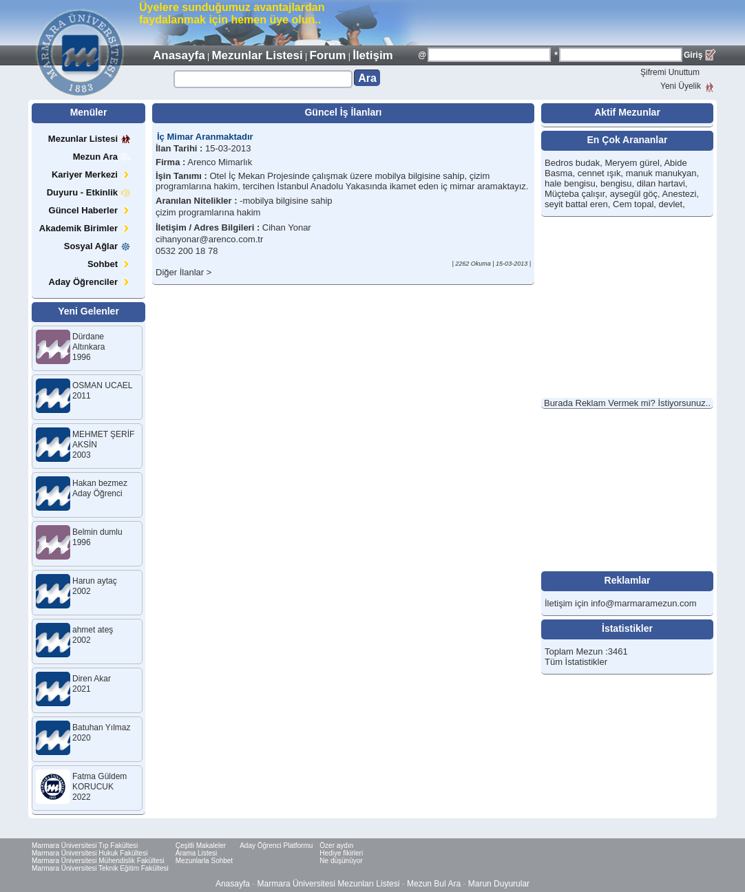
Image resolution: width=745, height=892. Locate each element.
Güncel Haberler (90, 210)
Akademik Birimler (85, 228)
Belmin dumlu (97, 532)
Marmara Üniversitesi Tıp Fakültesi (85, 845)
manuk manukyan (661, 173)
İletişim (373, 55)
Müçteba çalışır (575, 194)
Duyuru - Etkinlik (89, 192)
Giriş (693, 55)
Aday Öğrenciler (90, 282)
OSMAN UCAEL (102, 385)
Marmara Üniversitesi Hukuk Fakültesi (89, 853)
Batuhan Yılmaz (101, 727)
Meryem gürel (632, 163)
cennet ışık (599, 173)
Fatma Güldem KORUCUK (99, 782)
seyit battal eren (576, 204)
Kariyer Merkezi (92, 174)
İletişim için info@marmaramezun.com (621, 603)
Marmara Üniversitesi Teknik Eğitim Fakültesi (100, 868)
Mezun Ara (102, 156)
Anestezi (679, 194)
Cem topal (633, 204)
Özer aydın (336, 845)
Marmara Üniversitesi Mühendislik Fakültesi (98, 860)
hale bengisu (570, 183)
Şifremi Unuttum (670, 72)
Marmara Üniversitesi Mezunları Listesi (329, 884)
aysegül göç (634, 194)
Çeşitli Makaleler (201, 845)
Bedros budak (572, 163)
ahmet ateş (92, 630)
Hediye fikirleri (341, 853)
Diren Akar (91, 678)
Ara (367, 78)
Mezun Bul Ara (434, 884)
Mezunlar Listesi (256, 55)
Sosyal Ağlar (98, 246)
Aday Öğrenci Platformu (276, 845)
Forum (327, 55)
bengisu (616, 183)
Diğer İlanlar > (183, 272)
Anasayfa (179, 55)
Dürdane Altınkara (88, 342)
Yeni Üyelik (680, 86)
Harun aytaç (94, 581)
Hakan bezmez (99, 483)
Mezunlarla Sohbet (204, 860)
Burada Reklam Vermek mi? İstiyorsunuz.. (627, 403)
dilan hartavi (661, 183)
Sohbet (109, 264)
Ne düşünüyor (340, 860)
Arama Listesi (197, 853)
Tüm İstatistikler (576, 662)
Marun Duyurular (498, 884)
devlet (671, 204)
